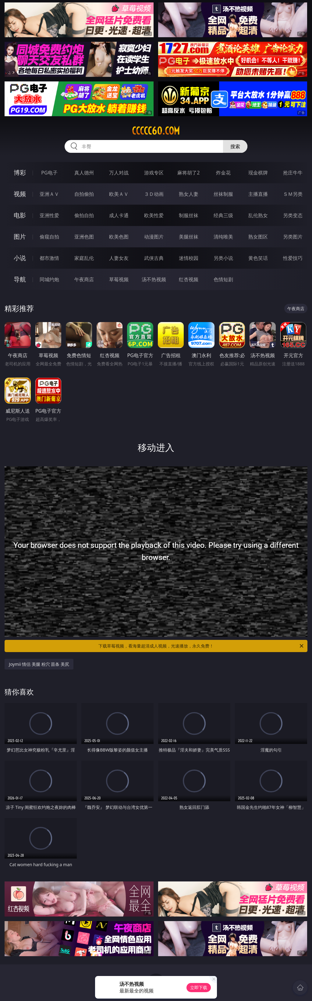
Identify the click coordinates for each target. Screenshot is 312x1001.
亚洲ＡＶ (49, 194)
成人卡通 (119, 215)
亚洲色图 (84, 236)
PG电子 (49, 172)
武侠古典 (154, 258)
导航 (20, 279)
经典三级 (223, 215)
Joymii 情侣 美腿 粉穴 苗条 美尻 (39, 664)
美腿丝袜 (188, 236)
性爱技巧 (293, 258)
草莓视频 (119, 279)
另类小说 (223, 258)
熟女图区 (258, 236)
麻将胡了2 (188, 172)
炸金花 (223, 172)
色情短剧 (223, 279)
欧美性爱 (154, 215)
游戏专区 (154, 172)
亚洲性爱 (49, 215)
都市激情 (49, 258)
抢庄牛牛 (293, 172)
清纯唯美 (223, 236)
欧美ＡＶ (119, 194)
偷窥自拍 (49, 236)
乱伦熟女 (258, 215)
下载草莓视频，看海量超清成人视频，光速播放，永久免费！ (201, 646)
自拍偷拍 (84, 194)
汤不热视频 (154, 279)
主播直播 (258, 194)
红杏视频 (188, 279)
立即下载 (198, 987)
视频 (20, 194)
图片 (20, 236)
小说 (20, 258)
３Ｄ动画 (154, 194)
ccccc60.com (156, 131)
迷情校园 (188, 258)
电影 (20, 215)
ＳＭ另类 (293, 194)
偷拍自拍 (84, 215)
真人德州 (84, 172)
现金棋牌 (258, 172)
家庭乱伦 (84, 258)
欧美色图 (119, 236)
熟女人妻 (188, 194)
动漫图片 (154, 236)
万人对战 (119, 172)
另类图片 (293, 236)
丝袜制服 (223, 194)
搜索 (235, 146)
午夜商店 (84, 279)
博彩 (20, 172)
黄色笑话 (258, 258)
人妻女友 (119, 258)
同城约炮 (49, 279)
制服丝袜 (188, 215)
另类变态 (293, 215)
